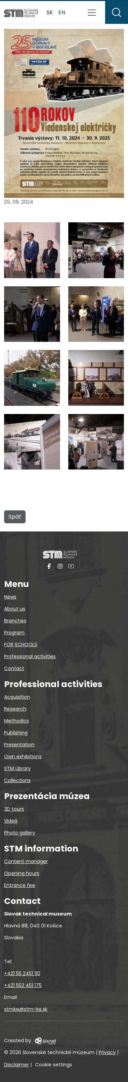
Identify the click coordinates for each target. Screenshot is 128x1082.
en (61, 12)
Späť (15, 517)
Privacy (107, 1052)
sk (49, 12)
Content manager (26, 861)
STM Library (17, 768)
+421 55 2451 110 (22, 973)
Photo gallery (19, 832)
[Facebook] (49, 566)
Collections (17, 780)
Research (15, 708)
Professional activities (30, 656)
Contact (14, 668)
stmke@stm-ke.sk (25, 1009)
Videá (10, 820)
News (10, 596)
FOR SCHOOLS (20, 644)
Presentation (19, 744)
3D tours (14, 809)
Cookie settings (53, 1064)
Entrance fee (19, 885)
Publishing (16, 732)
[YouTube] (71, 566)
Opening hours (21, 873)
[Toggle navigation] (92, 12)
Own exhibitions (23, 756)
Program (14, 632)
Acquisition (17, 697)
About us (14, 608)
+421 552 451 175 (23, 985)
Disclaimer (16, 1064)
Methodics (16, 720)
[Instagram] (60, 566)
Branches (15, 620)
